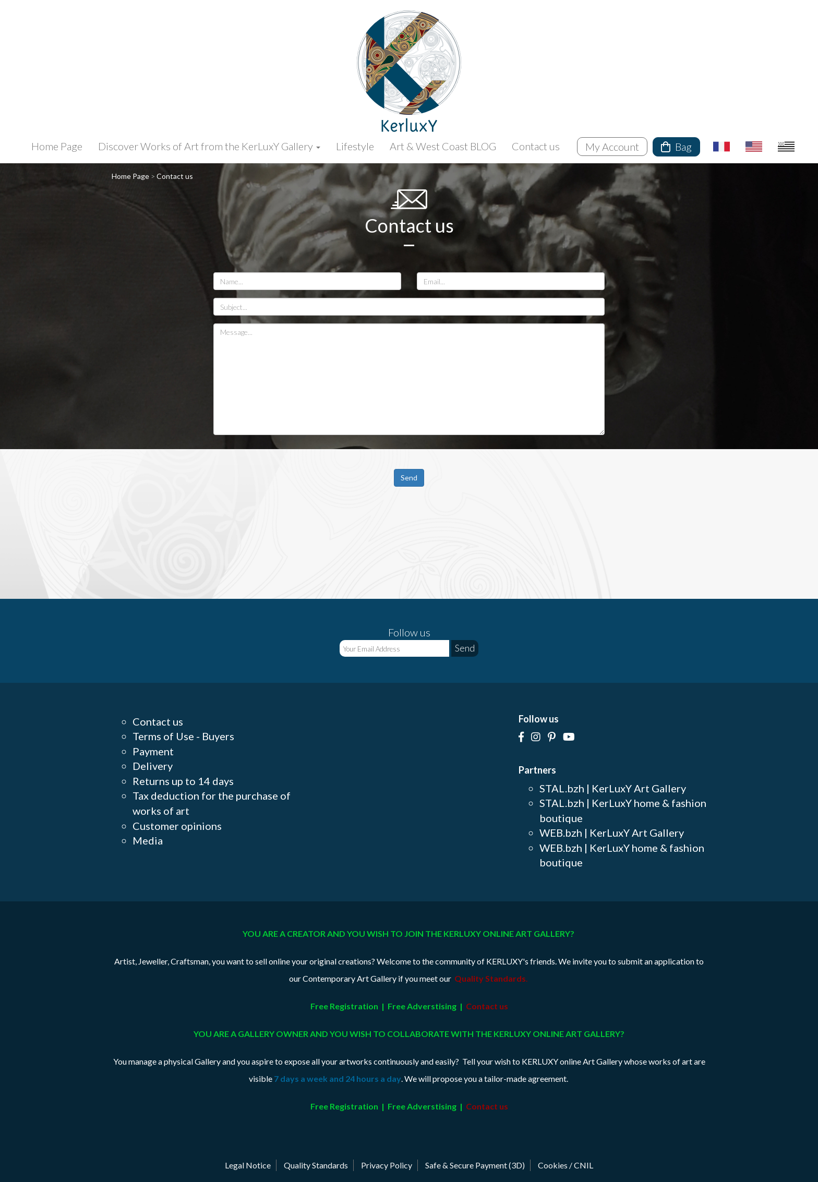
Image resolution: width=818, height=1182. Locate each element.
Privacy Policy (386, 1165)
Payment (153, 751)
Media (148, 840)
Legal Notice (248, 1165)
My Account (612, 146)
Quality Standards (316, 1165)
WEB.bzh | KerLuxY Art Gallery (611, 832)
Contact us (536, 146)
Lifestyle (355, 146)
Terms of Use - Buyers (183, 736)
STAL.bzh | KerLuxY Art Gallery (612, 788)
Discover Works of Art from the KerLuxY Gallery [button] (209, 146)
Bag (676, 146)
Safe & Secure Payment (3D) (475, 1165)
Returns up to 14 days (183, 781)
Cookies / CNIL (565, 1165)
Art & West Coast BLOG (443, 146)
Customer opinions (177, 825)
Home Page (56, 146)
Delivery (153, 765)
